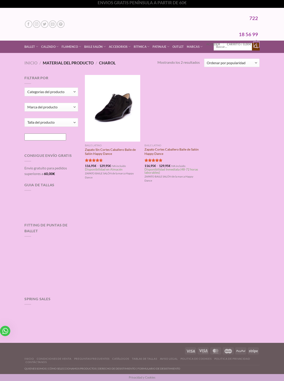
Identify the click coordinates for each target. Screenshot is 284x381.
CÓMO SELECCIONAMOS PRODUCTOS (72, 368)
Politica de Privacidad (232, 358)
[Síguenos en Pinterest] (61, 24)
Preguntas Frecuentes (92, 358)
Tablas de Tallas (144, 358)
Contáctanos (36, 362)
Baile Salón (95, 46)
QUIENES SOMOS (35, 368)
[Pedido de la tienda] (232, 63)
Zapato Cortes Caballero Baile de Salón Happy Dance (171, 151)
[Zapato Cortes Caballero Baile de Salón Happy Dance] (172, 108)
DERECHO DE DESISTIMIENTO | (118, 368)
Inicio (30, 62)
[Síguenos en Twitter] (44, 24)
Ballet (31, 46)
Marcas (194, 46)
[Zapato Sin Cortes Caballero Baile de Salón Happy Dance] (112, 108)
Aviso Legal (169, 358)
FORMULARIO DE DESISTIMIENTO (159, 368)
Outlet (178, 46)
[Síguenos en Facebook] (28, 24)
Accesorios (120, 46)
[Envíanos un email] (52, 24)
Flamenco (71, 46)
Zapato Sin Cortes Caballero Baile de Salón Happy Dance (110, 152)
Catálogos (120, 358)
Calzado (49, 46)
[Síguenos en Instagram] (36, 24)
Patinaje (161, 46)
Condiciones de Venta (54, 358)
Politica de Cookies (196, 358)
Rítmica (141, 46)
